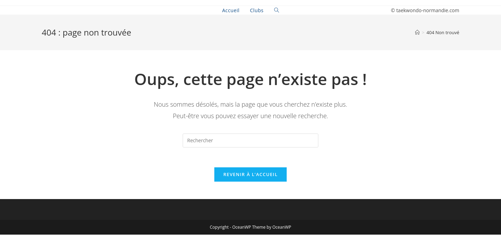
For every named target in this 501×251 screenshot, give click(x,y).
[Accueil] (417, 32)
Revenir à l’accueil (250, 175)
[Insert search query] (250, 140)
